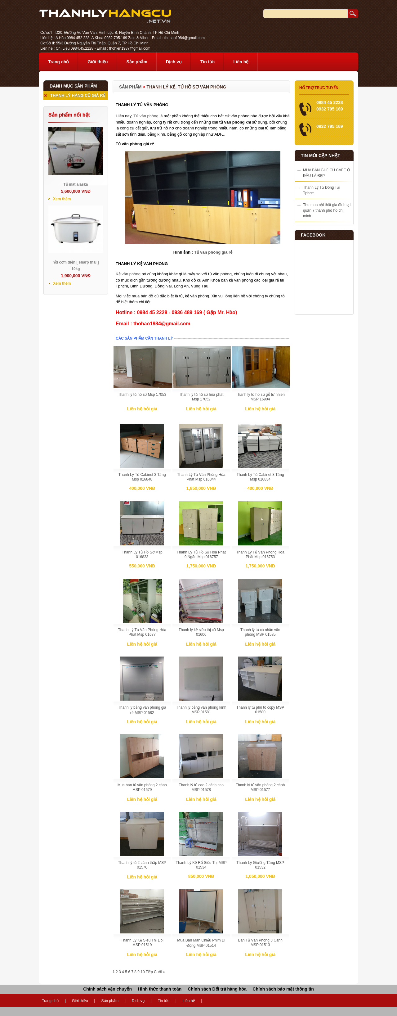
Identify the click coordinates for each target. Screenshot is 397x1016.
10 (143, 972)
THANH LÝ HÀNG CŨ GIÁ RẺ (77, 95)
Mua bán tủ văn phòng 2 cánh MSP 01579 (142, 787)
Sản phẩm (137, 61)
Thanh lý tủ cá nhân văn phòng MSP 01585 (260, 632)
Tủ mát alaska (75, 184)
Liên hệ (240, 61)
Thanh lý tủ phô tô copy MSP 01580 (260, 709)
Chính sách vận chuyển (107, 989)
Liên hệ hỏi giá (142, 408)
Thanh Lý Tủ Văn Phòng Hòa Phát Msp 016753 (260, 554)
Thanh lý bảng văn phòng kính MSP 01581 (201, 709)
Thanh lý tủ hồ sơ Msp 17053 (142, 394)
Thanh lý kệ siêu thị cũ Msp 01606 (201, 632)
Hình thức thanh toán (159, 989)
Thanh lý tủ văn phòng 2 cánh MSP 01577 (260, 787)
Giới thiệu (97, 61)
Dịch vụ (174, 61)
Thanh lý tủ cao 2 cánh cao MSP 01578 (201, 787)
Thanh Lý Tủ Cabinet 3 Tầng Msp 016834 (260, 476)
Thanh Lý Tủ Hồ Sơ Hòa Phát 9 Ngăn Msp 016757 (201, 554)
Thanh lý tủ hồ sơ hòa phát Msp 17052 (201, 396)
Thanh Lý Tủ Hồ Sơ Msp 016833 (142, 554)
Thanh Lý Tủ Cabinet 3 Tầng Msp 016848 (142, 476)
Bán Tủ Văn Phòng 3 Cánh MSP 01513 (260, 942)
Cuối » (159, 972)
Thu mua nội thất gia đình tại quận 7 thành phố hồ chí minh (326, 210)
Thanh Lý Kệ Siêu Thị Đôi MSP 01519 (142, 942)
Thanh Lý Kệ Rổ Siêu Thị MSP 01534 (201, 864)
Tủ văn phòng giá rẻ (213, 252)
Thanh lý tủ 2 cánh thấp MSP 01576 (142, 864)
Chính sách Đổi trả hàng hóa (217, 989)
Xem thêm (62, 199)
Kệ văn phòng (128, 274)
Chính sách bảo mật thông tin (283, 989)
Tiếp (149, 972)
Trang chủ (58, 61)
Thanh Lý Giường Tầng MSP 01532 (260, 864)
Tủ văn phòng (145, 116)
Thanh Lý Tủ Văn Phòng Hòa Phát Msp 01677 (142, 632)
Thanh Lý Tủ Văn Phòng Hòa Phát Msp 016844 (201, 476)
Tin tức (207, 61)
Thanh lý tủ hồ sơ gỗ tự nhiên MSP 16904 (260, 396)
